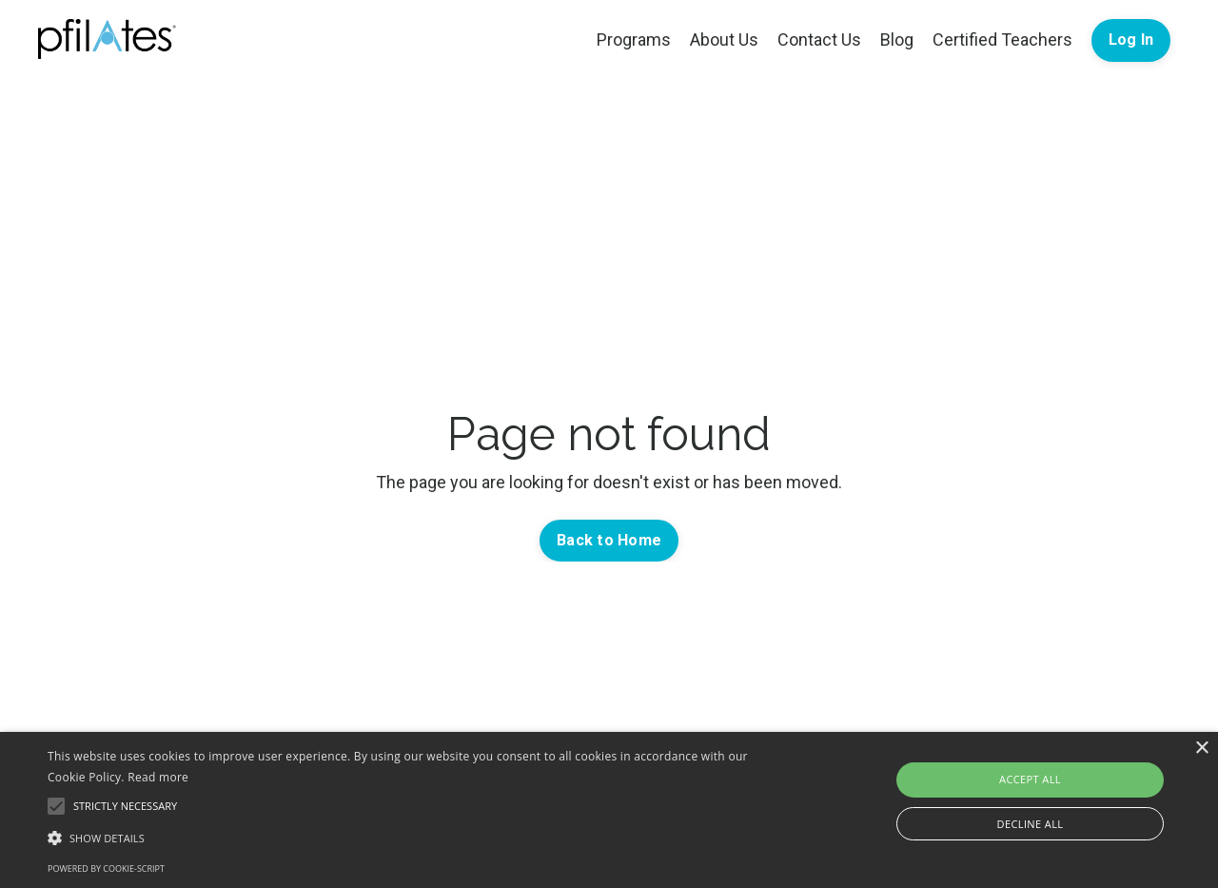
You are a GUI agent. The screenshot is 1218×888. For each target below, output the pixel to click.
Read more (158, 777)
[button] (412, 837)
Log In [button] (1131, 39)
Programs (634, 39)
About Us (724, 39)
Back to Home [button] (609, 540)
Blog (897, 39)
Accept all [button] (1030, 779)
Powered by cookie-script (106, 868)
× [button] (1201, 748)
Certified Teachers (1002, 39)
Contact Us (819, 39)
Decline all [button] (1030, 824)
